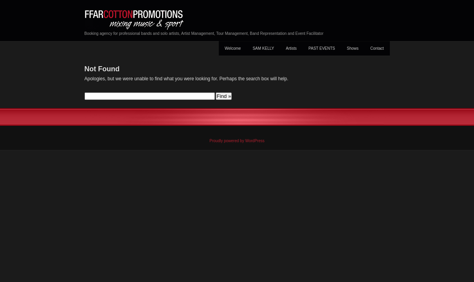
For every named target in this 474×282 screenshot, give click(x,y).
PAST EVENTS (321, 48)
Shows (353, 48)
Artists (291, 48)
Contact (377, 48)
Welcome (233, 48)
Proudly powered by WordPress (236, 141)
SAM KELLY (263, 48)
